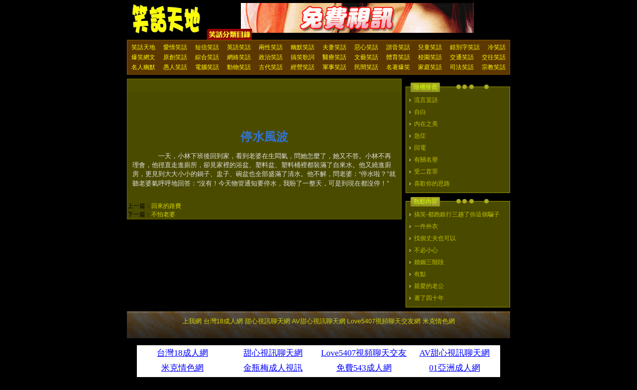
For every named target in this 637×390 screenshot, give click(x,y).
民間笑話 (366, 67)
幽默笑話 (303, 47)
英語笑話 (239, 47)
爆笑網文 (143, 57)
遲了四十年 (429, 297)
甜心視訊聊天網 (267, 321)
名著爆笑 (398, 67)
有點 (420, 274)
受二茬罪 (426, 171)
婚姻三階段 (429, 262)
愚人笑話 (175, 67)
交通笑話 (462, 57)
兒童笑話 (430, 47)
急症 (420, 135)
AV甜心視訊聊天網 (318, 321)
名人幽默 (143, 67)
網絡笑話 (239, 57)
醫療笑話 (334, 57)
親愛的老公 (429, 286)
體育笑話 (398, 57)
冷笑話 (497, 47)
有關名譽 (426, 159)
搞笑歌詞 (303, 57)
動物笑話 (239, 67)
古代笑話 (271, 67)
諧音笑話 (398, 47)
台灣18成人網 (223, 321)
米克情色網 (439, 321)
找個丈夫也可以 (435, 238)
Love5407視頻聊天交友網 (384, 321)
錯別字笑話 (465, 47)
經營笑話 (303, 67)
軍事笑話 (334, 67)
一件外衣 (426, 226)
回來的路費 (166, 205)
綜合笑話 (207, 57)
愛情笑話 (175, 47)
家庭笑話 (430, 67)
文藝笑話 (366, 57)
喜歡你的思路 (432, 183)
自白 (420, 111)
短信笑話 (207, 47)
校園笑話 (430, 57)
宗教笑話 (494, 67)
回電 (420, 147)
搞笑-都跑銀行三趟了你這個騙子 (457, 214)
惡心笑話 (366, 47)
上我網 (192, 321)
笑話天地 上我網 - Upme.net (166, 19)
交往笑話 (494, 57)
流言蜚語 (426, 100)
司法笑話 (462, 67)
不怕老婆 (163, 214)
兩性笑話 (271, 47)
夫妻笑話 (334, 47)
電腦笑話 (207, 67)
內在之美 (426, 123)
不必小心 (426, 250)
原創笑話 (175, 57)
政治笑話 (271, 57)
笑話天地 (143, 47)
